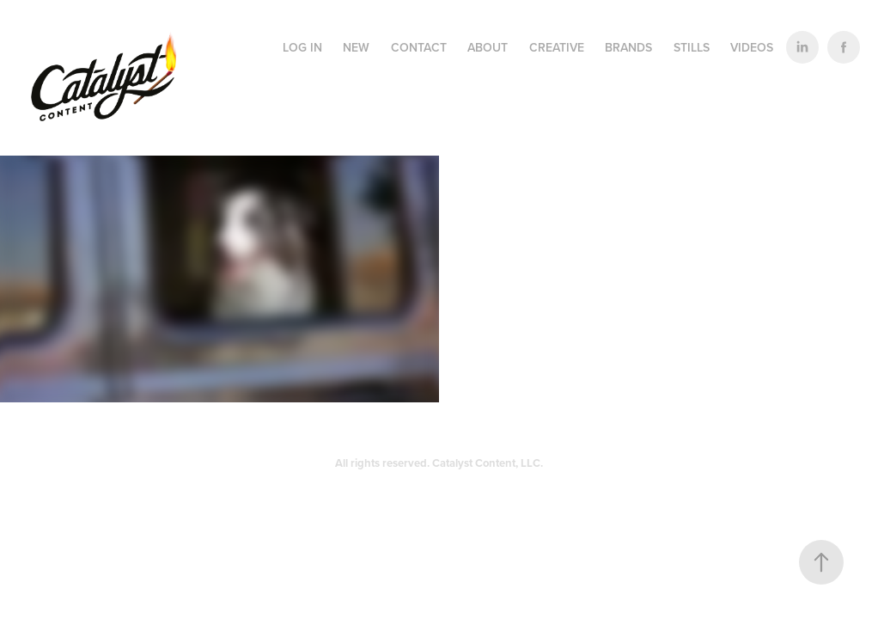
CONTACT (419, 47)
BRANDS (628, 47)
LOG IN (302, 47)
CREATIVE (556, 47)
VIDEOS (751, 47)
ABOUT (487, 47)
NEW (356, 47)
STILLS (692, 47)
